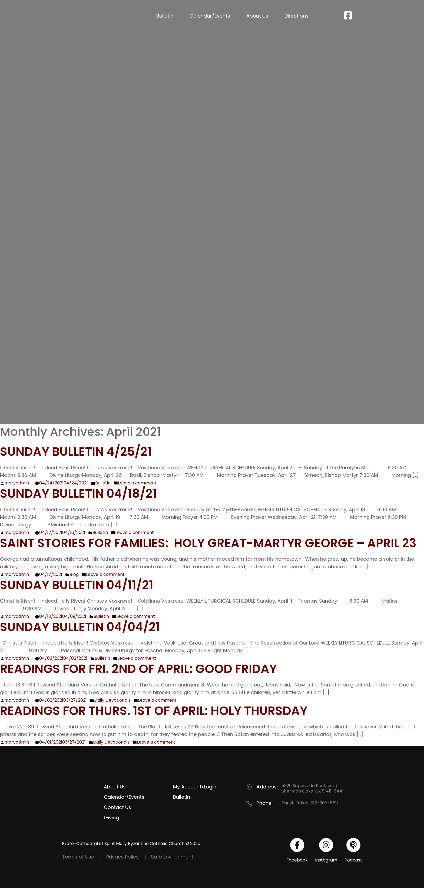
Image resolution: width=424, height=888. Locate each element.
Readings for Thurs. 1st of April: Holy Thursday (153, 710)
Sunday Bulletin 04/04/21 (80, 627)
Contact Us (117, 807)
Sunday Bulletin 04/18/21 (78, 493)
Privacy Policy (122, 856)
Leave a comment (137, 483)
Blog (74, 574)
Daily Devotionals (112, 700)
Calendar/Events (210, 15)
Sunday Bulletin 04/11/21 (76, 585)
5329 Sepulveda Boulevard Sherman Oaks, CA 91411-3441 (312, 788)
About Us (257, 15)
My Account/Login (194, 786)
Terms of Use (78, 856)
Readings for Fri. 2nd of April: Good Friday (138, 669)
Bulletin (164, 15)
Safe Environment (172, 856)
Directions (296, 15)
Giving (111, 817)
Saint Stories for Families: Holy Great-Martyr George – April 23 (208, 543)
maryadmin (16, 483)
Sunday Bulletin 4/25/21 (76, 451)
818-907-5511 (324, 803)
